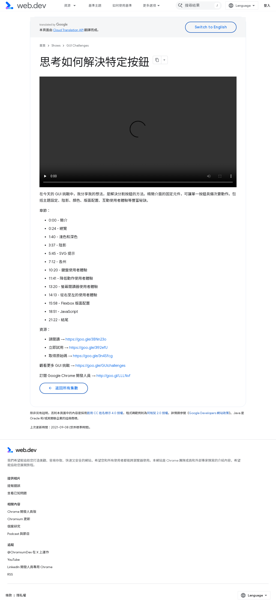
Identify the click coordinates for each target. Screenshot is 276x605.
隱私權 (21, 595)
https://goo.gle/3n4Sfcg (93, 356)
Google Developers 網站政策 (209, 413)
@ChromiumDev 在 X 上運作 (28, 552)
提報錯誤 (13, 486)
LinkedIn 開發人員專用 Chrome (29, 567)
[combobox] (199, 5)
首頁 (42, 45)
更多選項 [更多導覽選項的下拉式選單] (149, 5)
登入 (267, 5)
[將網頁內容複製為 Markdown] (157, 60)
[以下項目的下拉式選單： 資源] (76, 5)
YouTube (13, 560)
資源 (67, 5)
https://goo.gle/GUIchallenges (100, 365)
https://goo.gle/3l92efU (88, 347)
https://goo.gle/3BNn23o (86, 339)
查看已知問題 (17, 493)
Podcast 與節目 (18, 534)
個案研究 (13, 526)
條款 (9, 595)
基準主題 (94, 5)
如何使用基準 (122, 5)
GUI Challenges (77, 45)
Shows (55, 45)
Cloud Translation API (68, 30)
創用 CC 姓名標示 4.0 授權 (105, 413)
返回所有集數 (63, 388)
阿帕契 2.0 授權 (157, 413)
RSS (10, 574)
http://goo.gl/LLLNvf (113, 376)
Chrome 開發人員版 (21, 512)
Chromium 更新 (18, 519)
